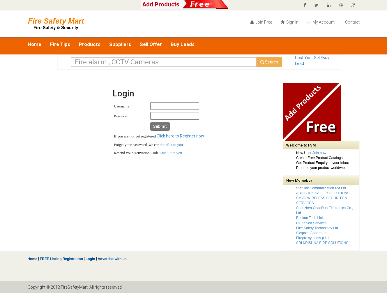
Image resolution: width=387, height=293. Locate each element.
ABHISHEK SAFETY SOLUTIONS (322, 193)
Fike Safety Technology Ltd (317, 228)
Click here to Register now (180, 136)
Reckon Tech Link (310, 218)
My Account (321, 22)
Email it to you (171, 144)
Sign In (289, 22)
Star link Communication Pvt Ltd (321, 188)
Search (269, 62)
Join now (319, 153)
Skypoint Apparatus (311, 233)
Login (90, 259)
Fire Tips (60, 44)
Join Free (261, 22)
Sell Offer (151, 44)
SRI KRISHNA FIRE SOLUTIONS (322, 243)
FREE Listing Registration (61, 259)
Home (34, 44)
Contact (352, 22)
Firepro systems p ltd (312, 238)
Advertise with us (112, 259)
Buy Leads (183, 44)
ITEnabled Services (311, 223)
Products (89, 44)
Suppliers (120, 44)
